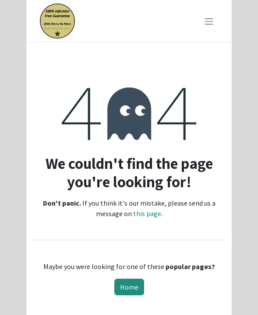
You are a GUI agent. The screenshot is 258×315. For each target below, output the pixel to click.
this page (147, 213)
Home (129, 287)
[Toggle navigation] (209, 21)
